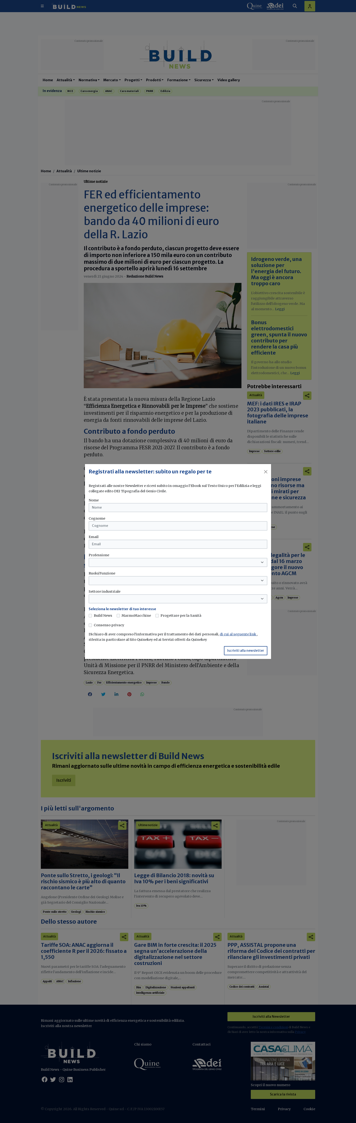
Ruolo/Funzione (102, 573)
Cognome (97, 518)
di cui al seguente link (238, 634)
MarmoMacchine (136, 615)
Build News (103, 615)
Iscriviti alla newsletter (245, 650)
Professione (99, 555)
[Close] (265, 471)
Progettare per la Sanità (181, 615)
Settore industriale (104, 591)
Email (93, 537)
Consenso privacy (109, 625)
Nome (94, 500)
